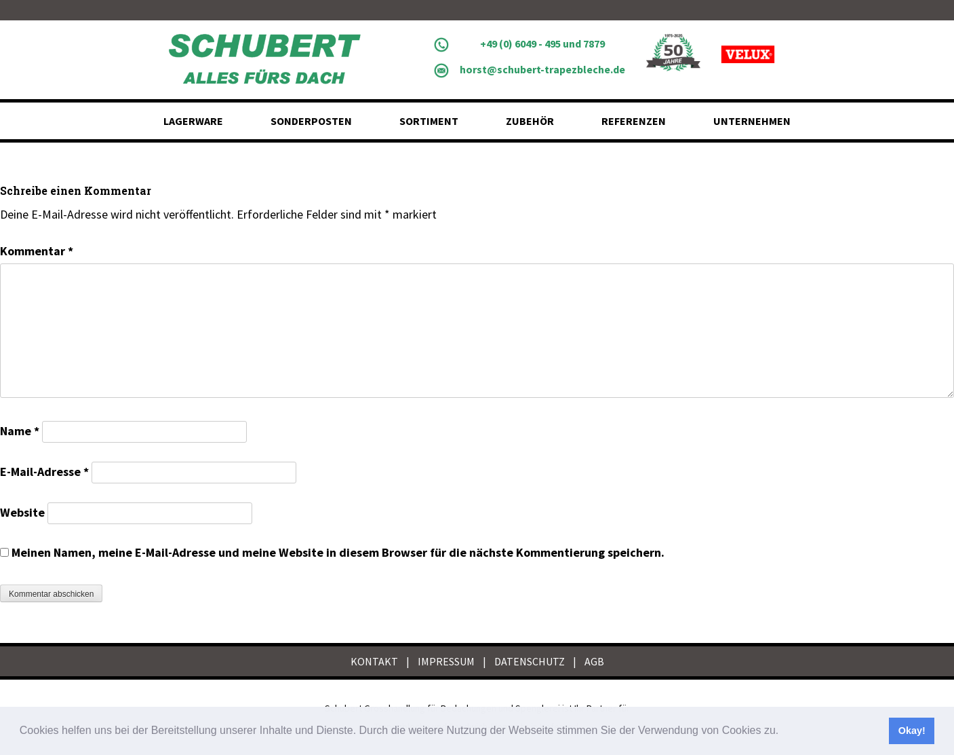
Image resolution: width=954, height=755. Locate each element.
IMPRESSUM (446, 661)
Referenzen (633, 121)
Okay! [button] (912, 730)
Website (22, 512)
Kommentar (36, 251)
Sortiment (428, 121)
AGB (594, 661)
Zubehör (530, 121)
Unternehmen (752, 121)
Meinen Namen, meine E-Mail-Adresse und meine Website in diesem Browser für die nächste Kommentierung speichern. (338, 552)
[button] (784, 732)
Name (19, 431)
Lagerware (193, 121)
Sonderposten (311, 121)
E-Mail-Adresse (44, 471)
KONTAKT (374, 661)
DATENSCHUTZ (529, 661)
